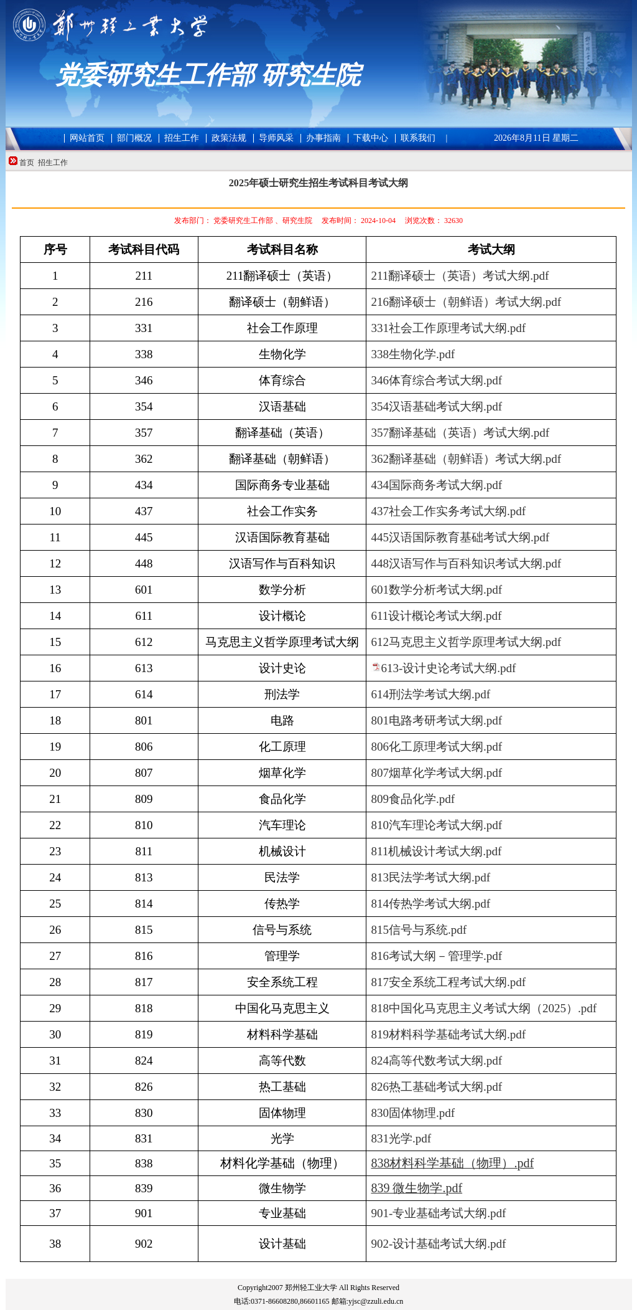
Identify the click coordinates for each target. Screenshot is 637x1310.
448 (466, 563)
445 (460, 537)
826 (436, 1086)
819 (448, 1034)
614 (430, 694)
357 (460, 432)
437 (448, 511)
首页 (26, 162)
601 (436, 589)
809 (413, 798)
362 (466, 458)
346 (436, 380)
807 (436, 772)
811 (436, 851)
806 (436, 746)
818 (484, 1008)
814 (430, 903)
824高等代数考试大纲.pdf (436, 1060)
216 (466, 301)
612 (466, 641)
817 (448, 982)
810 (436, 825)
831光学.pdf (401, 1138)
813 (430, 877)
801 (436, 720)
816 (436, 955)
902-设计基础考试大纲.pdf (438, 1243)
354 (436, 406)
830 (413, 1112)
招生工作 (53, 162)
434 (436, 484)
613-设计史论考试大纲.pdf (448, 668)
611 (436, 615)
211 (460, 275)
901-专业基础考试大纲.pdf (438, 1213)
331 (448, 328)
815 (419, 929)
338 (413, 354)
